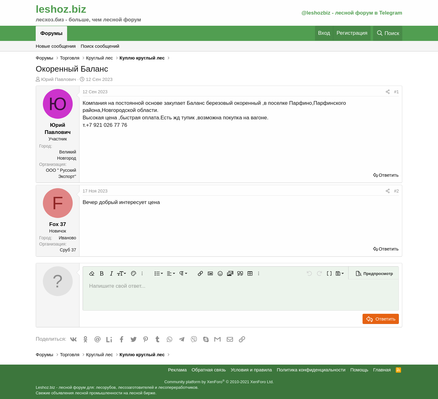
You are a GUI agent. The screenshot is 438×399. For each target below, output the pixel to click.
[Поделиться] (388, 92)
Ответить (389, 175)
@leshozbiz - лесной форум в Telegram (351, 13)
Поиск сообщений (100, 46)
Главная (382, 369)
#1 (396, 91)
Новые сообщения (56, 46)
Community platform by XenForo (219, 381)
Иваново (67, 237)
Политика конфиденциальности (311, 369)
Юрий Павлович (58, 79)
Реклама (177, 369)
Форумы (51, 33)
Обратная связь (209, 369)
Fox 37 (57, 224)
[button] (91, 273)
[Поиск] (387, 33)
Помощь (359, 369)
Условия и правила (251, 369)
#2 (396, 190)
